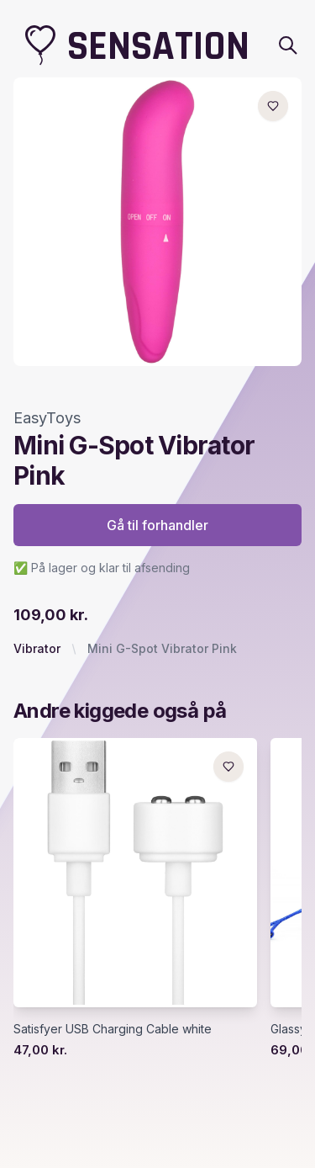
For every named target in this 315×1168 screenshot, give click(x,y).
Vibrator (36, 648)
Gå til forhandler (157, 525)
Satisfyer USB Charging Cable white (112, 1029)
